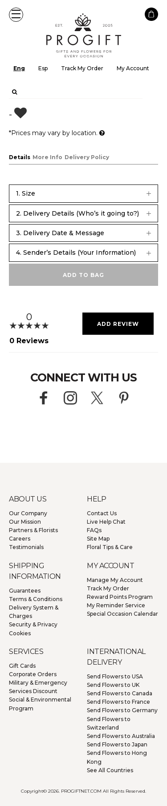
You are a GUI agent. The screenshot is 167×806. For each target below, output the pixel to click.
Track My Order (82, 68)
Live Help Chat (106, 521)
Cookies (20, 633)
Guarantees (25, 590)
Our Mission (25, 521)
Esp (43, 68)
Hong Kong (117, 757)
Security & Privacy (33, 624)
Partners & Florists (33, 530)
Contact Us (102, 513)
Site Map (98, 538)
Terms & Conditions (35, 599)
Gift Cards (22, 665)
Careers (19, 538)
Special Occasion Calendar (122, 613)
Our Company (28, 513)
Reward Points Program (120, 596)
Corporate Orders (33, 674)
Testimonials (26, 547)
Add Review (118, 324)
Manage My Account (115, 580)
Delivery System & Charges (33, 611)
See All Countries (110, 770)
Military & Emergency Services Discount (38, 686)
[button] (16, 15)
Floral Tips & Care (110, 547)
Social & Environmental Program (40, 703)
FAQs (94, 530)
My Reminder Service (116, 605)
